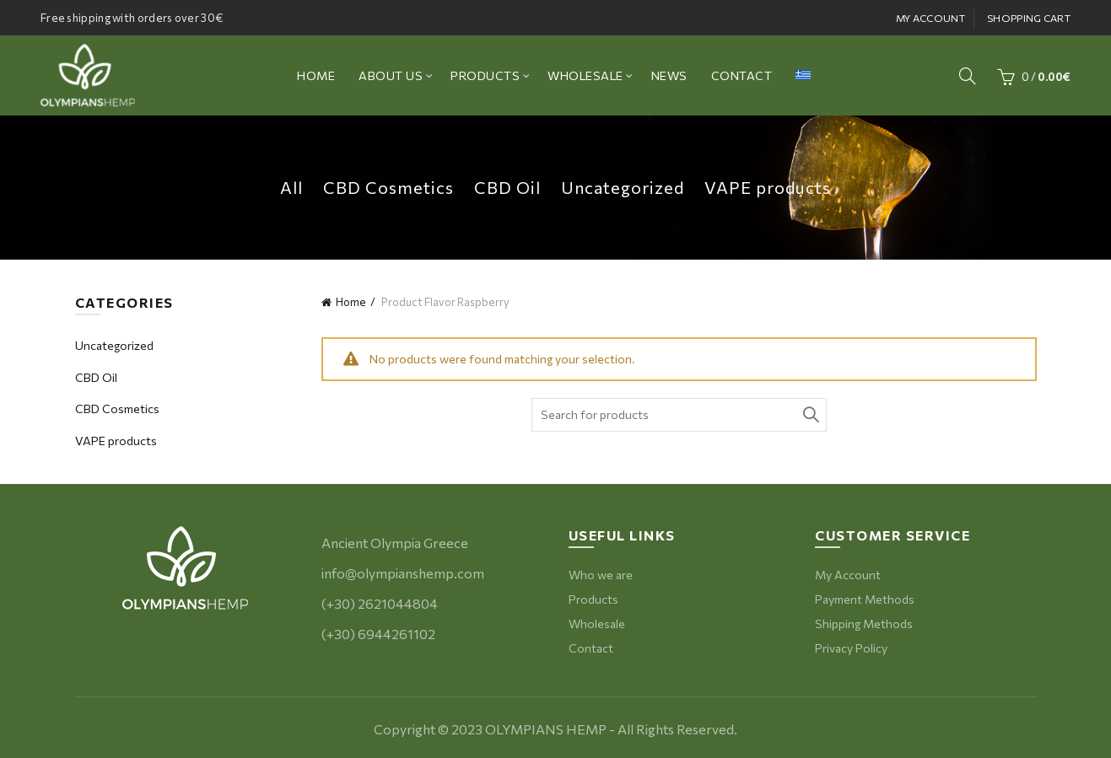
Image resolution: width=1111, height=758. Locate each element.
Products (593, 599)
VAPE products (767, 187)
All (291, 187)
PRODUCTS (485, 75)
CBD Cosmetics (388, 187)
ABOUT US (391, 75)
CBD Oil (507, 187)
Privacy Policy (851, 648)
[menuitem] (803, 75)
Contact (591, 648)
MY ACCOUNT (930, 18)
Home (351, 302)
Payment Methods (864, 599)
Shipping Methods (864, 623)
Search (810, 415)
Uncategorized (622, 187)
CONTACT (742, 75)
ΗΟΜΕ (316, 75)
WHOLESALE (585, 75)
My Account (848, 574)
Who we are (601, 574)
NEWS (669, 75)
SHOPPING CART (1029, 18)
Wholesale (597, 623)
